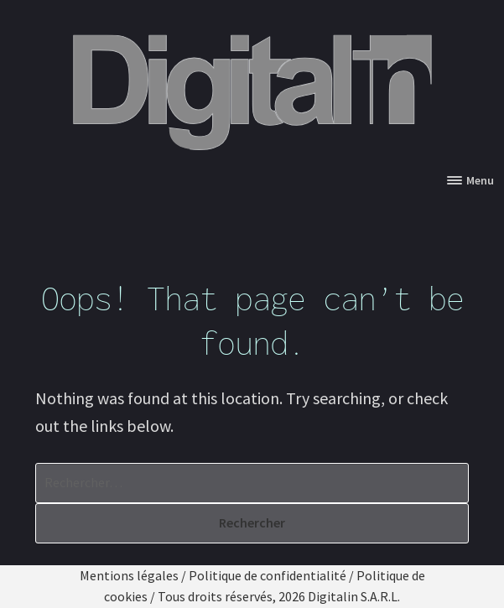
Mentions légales (129, 575)
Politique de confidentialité (267, 575)
